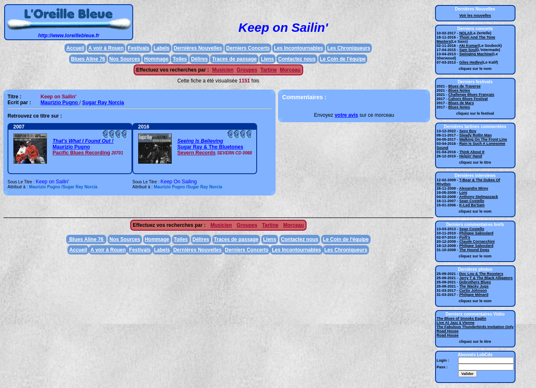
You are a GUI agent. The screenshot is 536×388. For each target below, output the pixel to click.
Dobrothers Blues (475, 282)
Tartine (268, 70)
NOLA (464, 33)
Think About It (471, 152)
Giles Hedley (470, 62)
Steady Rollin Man (475, 135)
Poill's (464, 237)
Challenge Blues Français (471, 95)
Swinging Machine (475, 54)
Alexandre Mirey (473, 188)
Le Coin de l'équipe (343, 59)
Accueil (75, 48)
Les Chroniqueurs (349, 48)
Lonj (463, 192)
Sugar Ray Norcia (103, 102)
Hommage (156, 59)
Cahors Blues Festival (468, 99)
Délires (199, 59)
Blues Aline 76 (88, 59)
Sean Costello (471, 201)
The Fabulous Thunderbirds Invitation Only (475, 327)
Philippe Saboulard (476, 233)
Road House (448, 331)
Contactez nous (296, 59)
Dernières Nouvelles (198, 48)
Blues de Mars (461, 103)
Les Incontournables (298, 48)
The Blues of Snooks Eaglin (462, 318)
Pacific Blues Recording (81, 153)
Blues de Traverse (464, 86)
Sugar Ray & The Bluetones (210, 147)
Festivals (138, 48)
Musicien (222, 70)
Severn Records (196, 153)
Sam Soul (468, 50)
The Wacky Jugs (474, 286)
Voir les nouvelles (475, 15)
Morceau (290, 70)
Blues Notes (459, 90)
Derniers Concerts (248, 48)
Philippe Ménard (474, 295)
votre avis (346, 115)
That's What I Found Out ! (82, 141)
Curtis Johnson (473, 290)
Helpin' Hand (470, 156)
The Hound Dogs (474, 250)
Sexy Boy (468, 131)
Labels (162, 48)
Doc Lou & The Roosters (481, 274)
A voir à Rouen (106, 48)
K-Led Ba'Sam (472, 205)
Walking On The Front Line (483, 139)
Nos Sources (124, 59)
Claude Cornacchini (477, 241)
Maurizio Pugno (60, 102)
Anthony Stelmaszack (478, 197)
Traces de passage (234, 59)
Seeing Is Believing (200, 141)
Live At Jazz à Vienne (456, 323)
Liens (267, 59)
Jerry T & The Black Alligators (486, 278)
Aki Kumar (468, 46)
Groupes (247, 70)
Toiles (180, 59)
